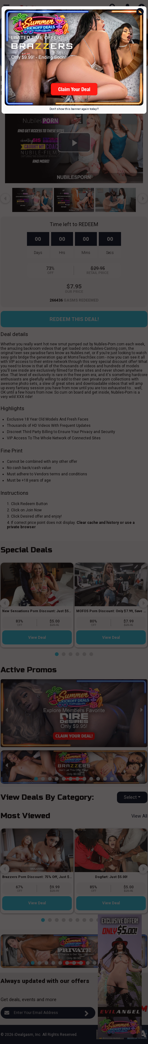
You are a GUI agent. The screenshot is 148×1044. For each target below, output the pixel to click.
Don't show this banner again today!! (74, 109)
